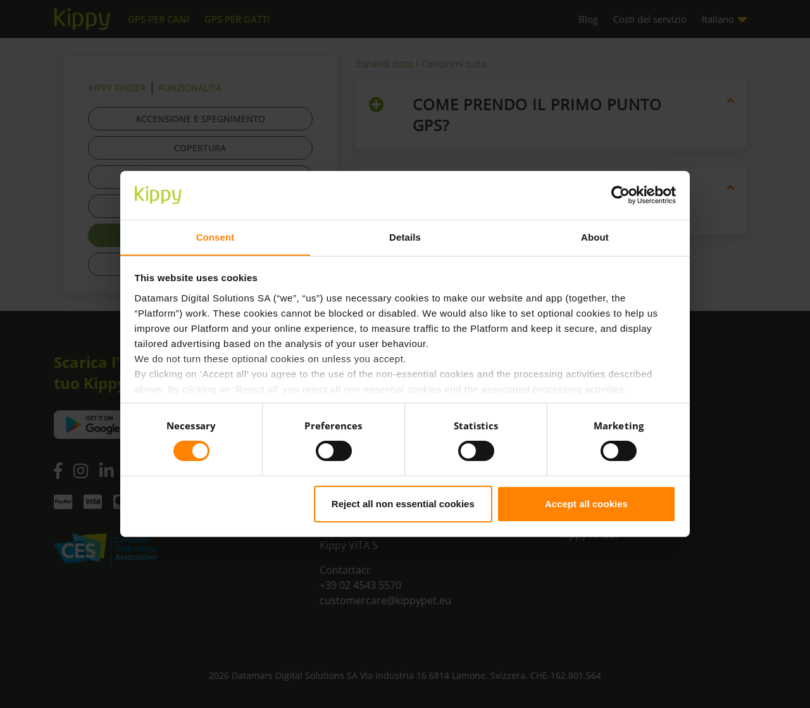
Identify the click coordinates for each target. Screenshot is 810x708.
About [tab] (595, 236)
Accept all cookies (586, 503)
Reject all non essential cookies (403, 503)
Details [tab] (405, 236)
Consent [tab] (215, 236)
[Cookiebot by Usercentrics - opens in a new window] (620, 195)
